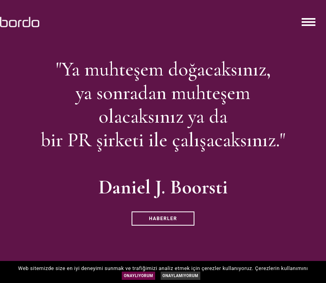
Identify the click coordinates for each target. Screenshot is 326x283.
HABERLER (163, 218)
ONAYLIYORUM (138, 276)
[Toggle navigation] (308, 22)
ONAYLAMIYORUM (180, 276)
